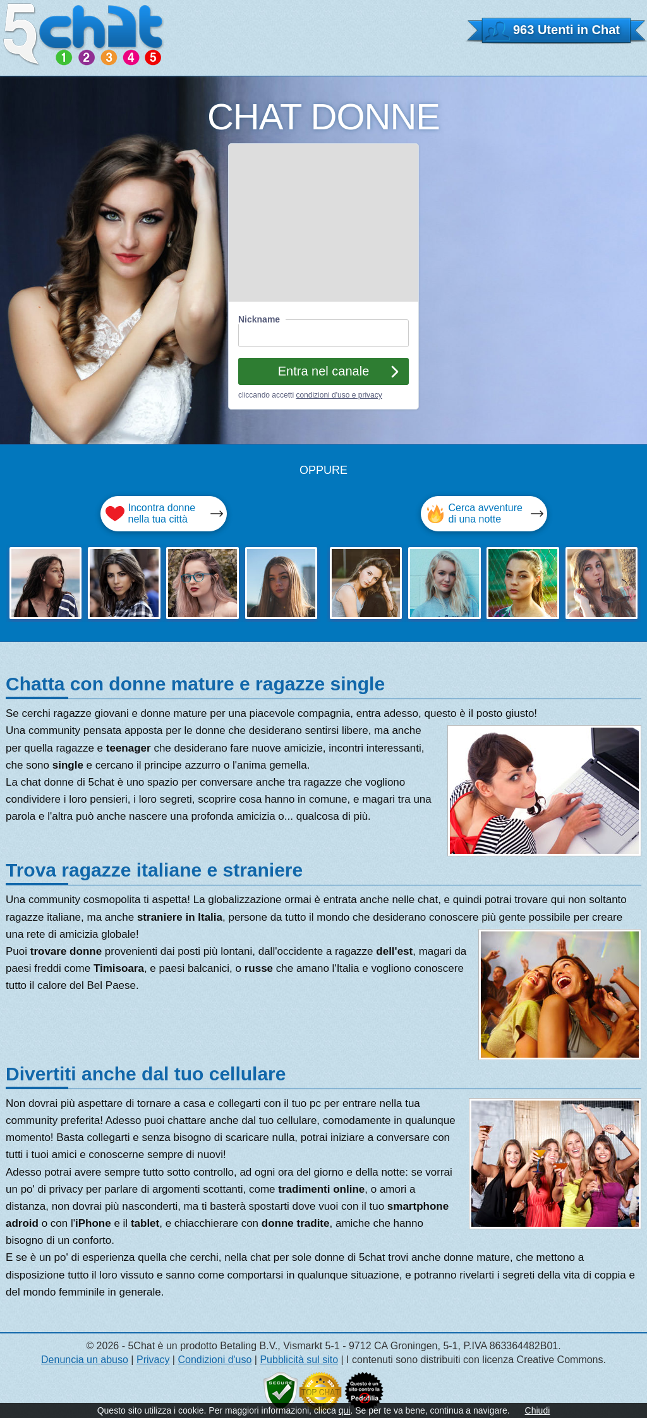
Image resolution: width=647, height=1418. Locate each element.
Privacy (152, 1359)
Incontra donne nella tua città (162, 513)
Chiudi (537, 1410)
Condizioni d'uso (214, 1359)
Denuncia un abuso (84, 1359)
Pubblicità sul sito (299, 1359)
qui (345, 1410)
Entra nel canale (324, 371)
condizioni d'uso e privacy (339, 395)
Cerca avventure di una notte (486, 513)
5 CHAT (83, 34)
